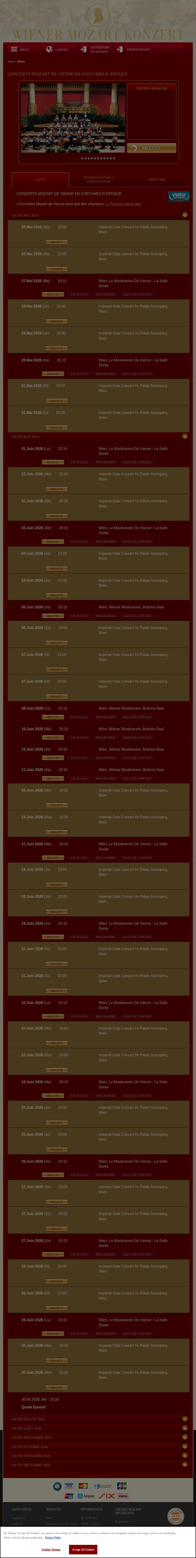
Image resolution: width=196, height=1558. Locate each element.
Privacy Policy (53, 1537)
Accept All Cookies (83, 1549)
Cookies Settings (51, 1549)
